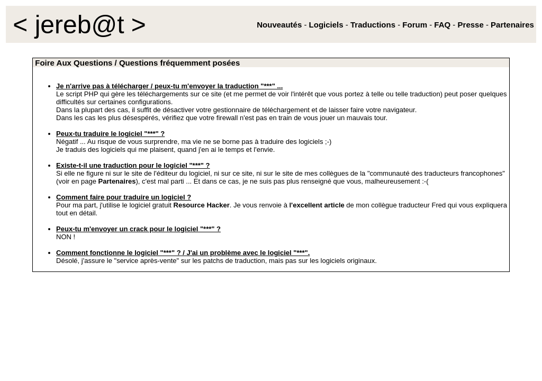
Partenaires (117, 181)
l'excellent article (316, 205)
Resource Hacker (202, 205)
